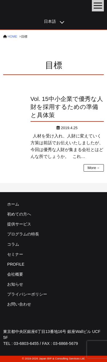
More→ (94, 168)
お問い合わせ (19, 304)
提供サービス (19, 224)
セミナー (15, 254)
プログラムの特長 (23, 234)
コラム (13, 244)
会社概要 (15, 274)
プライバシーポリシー (27, 294)
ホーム (13, 204)
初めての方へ (19, 214)
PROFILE (15, 264)
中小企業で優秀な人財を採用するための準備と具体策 (67, 107)
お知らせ (15, 284)
